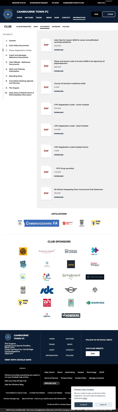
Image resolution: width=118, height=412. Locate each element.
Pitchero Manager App (11, 398)
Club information (23, 26)
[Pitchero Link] (110, 3)
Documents (45, 26)
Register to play (19, 3)
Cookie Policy (80, 378)
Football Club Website (37, 393)
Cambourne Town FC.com (73, 3)
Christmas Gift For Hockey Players (59, 404)
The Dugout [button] (14, 88)
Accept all (83, 405)
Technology (91, 372)
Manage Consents (96, 378)
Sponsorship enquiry (39, 3)
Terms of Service (51, 378)
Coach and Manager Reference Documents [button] (18, 56)
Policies (65, 26)
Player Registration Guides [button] (20, 50)
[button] (19, 17)
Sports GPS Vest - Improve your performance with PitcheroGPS (44, 398)
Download (58, 50)
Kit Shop (55, 3)
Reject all (103, 405)
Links (35, 26)
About (59, 372)
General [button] (12, 41)
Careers (81, 372)
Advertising (70, 372)
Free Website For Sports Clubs (16, 393)
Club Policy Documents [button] (19, 45)
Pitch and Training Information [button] (17, 70)
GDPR (101, 372)
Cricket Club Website (55, 393)
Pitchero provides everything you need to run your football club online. (22, 376)
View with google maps (18, 360)
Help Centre (49, 372)
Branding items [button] (15, 76)
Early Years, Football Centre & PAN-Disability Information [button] (21, 94)
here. (85, 398)
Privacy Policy (66, 378)
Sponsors (56, 26)
